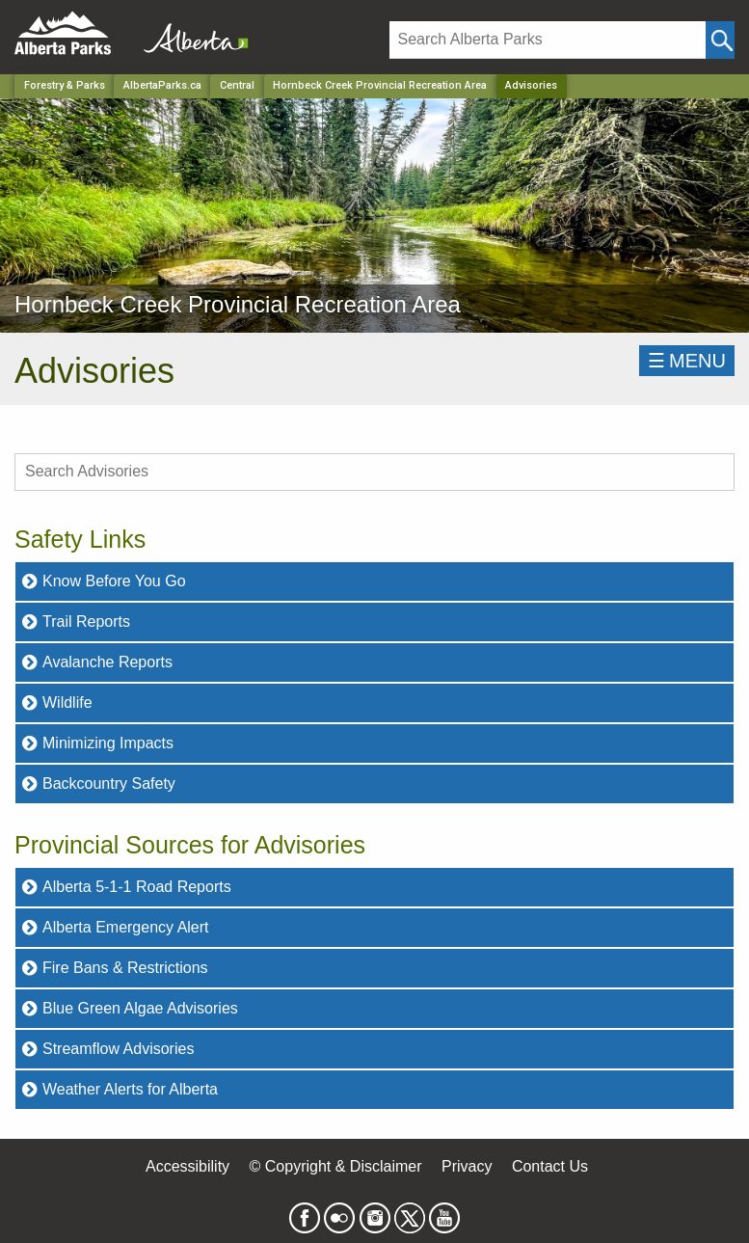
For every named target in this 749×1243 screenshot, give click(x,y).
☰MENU (687, 360)
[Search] (548, 40)
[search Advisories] (374, 472)
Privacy (466, 1166)
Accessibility (187, 1166)
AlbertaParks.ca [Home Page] (162, 85)
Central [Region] (237, 85)
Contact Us (550, 1166)
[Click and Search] (720, 40)
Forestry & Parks (64, 85)
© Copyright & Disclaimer (336, 1166)
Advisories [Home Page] (531, 85)
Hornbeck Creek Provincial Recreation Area (380, 85)
